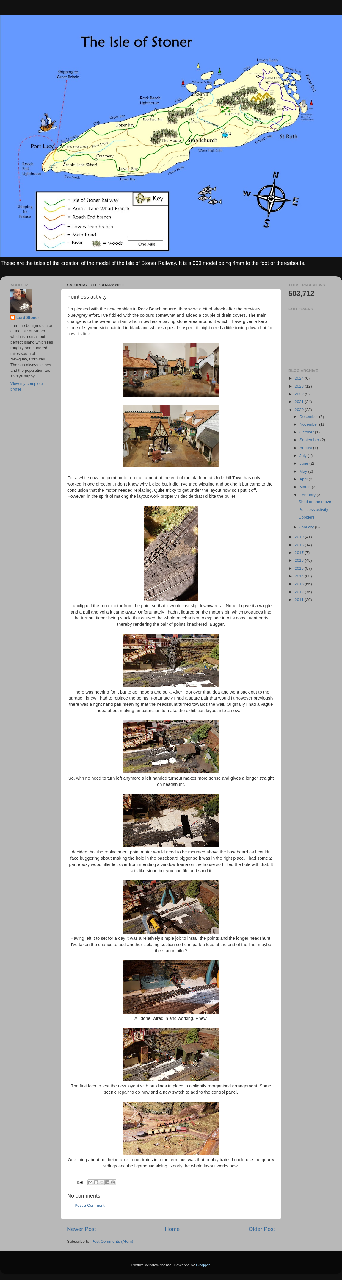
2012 (300, 592)
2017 (300, 552)
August (306, 448)
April (304, 479)
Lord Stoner (27, 317)
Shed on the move (315, 501)
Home (172, 1229)
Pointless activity (313, 509)
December (309, 416)
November (309, 424)
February (308, 495)
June (304, 463)
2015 (300, 568)
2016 (300, 560)
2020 (300, 410)
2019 (300, 537)
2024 (300, 378)
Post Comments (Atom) (112, 1241)
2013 (300, 584)
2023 (300, 386)
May (303, 471)
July (303, 455)
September (309, 440)
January (307, 527)
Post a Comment (90, 1205)
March (305, 487)
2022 (300, 394)
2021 (300, 401)
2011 (300, 599)
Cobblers (307, 517)
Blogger (203, 1265)
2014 (300, 576)
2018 (300, 545)
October (307, 432)
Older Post (262, 1229)
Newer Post (81, 1229)
